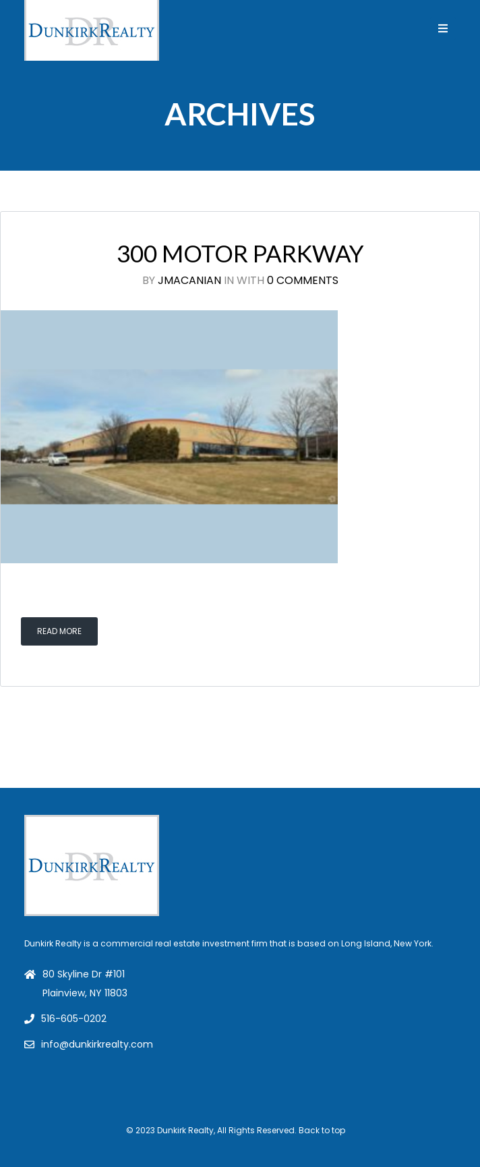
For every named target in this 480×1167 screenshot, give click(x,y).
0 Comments (302, 280)
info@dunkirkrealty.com (97, 1044)
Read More (59, 631)
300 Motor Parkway (240, 253)
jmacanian (189, 280)
